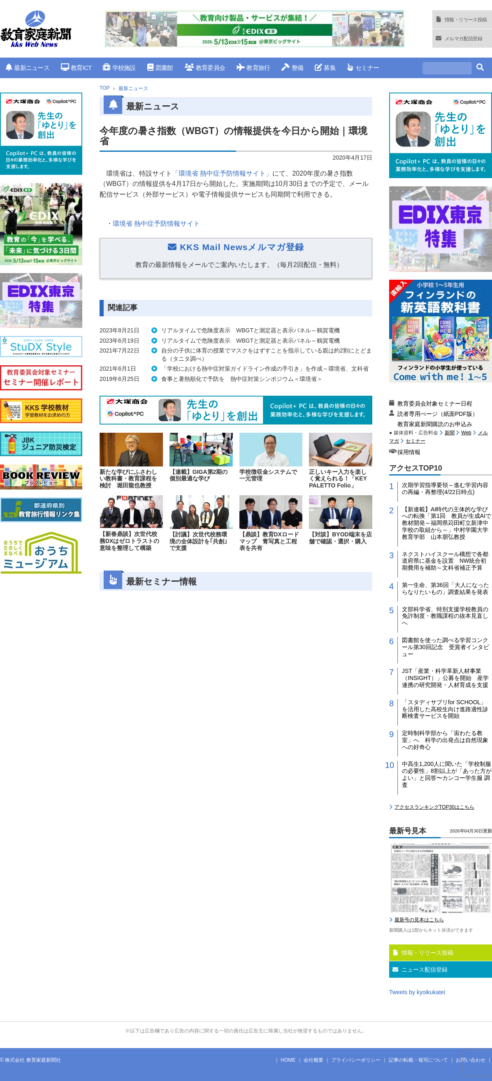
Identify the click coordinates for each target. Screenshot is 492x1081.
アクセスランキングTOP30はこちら (434, 807)
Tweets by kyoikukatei (417, 992)
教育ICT (76, 67)
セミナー (363, 67)
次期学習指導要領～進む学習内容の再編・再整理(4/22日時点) (445, 488)
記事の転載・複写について (418, 1060)
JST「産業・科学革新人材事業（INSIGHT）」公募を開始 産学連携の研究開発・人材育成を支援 (445, 678)
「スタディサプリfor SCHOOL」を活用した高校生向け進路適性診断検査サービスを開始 (445, 709)
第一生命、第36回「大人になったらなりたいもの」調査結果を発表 (445, 588)
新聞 (450, 433)
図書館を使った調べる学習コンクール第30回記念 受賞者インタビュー (445, 647)
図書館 (160, 67)
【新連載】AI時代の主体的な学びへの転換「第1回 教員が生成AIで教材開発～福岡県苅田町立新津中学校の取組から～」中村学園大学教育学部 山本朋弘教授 (446, 523)
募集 (325, 67)
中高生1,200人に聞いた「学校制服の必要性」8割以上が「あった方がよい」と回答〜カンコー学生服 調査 (447, 774)
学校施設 (119, 67)
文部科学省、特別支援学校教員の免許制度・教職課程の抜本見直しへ (445, 616)
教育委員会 (205, 67)
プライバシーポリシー (356, 1060)
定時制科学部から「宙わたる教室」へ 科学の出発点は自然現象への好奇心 (445, 740)
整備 (292, 67)
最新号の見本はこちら (419, 920)
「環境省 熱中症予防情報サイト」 (222, 173)
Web (466, 433)
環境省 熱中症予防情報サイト (156, 223)
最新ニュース (27, 67)
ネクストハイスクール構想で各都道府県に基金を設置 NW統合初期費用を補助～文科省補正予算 (445, 561)
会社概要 (313, 1060)
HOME (288, 1060)
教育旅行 (253, 67)
